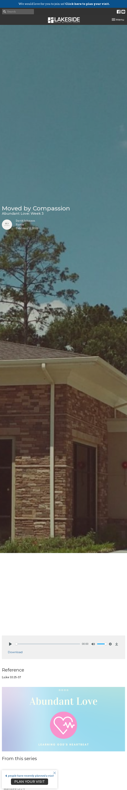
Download (15, 652)
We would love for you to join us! (64, 4)
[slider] (47, 644)
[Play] (10, 644)
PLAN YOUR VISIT (29, 782)
